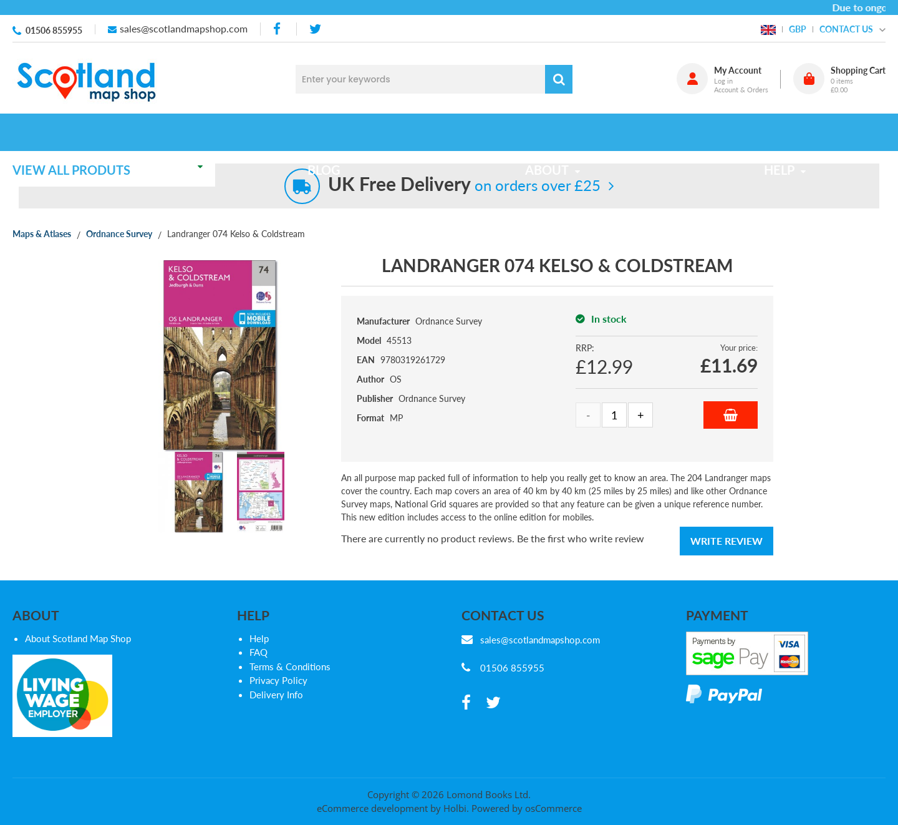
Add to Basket (730, 415)
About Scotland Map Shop (78, 638)
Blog (332, 132)
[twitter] (315, 29)
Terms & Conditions (290, 666)
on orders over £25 (464, 185)
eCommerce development (372, 808)
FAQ (258, 652)
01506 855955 (54, 30)
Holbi (454, 808)
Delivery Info (276, 694)
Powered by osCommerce (526, 808)
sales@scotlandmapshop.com (184, 28)
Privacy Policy (278, 680)
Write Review (726, 541)
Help (259, 638)
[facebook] (278, 29)
